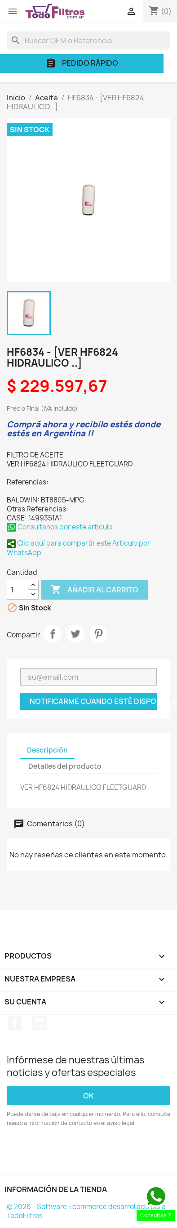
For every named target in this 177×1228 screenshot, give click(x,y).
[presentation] (81, 1152)
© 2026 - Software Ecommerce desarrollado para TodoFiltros (86, 1211)
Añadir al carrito (94, 590)
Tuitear (75, 634)
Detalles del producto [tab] (65, 766)
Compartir (53, 634)
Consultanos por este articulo (59, 527)
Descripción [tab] (47, 750)
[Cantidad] (17, 590)
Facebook (15, 1023)
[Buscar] (88, 40)
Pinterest (98, 634)
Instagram (39, 1023)
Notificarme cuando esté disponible (93, 701)
